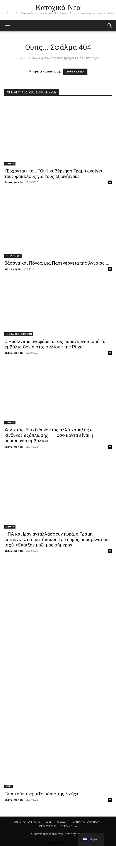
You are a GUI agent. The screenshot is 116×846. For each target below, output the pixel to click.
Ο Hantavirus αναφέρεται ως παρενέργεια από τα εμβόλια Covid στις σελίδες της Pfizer (55, 344)
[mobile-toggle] (7, 25)
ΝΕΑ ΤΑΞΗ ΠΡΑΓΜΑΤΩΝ (19, 334)
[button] (110, 25)
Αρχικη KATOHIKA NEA (27, 822)
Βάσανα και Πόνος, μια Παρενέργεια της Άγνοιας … (56, 263)
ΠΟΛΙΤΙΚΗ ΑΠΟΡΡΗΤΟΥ (85, 822)
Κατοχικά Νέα (13, 182)
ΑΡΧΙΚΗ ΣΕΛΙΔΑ (75, 71)
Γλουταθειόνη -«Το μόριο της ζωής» (41, 793)
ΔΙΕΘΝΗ (10, 163)
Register (61, 822)
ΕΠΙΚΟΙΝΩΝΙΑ (68, 826)
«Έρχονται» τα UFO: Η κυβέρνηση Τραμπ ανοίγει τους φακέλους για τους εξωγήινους (53, 173)
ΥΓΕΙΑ (8, 786)
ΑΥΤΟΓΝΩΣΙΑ (13, 255)
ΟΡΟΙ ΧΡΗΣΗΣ (47, 826)
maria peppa (12, 269)
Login (49, 822)
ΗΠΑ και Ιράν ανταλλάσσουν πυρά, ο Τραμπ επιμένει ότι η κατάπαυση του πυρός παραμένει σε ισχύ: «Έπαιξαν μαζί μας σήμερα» (56, 539)
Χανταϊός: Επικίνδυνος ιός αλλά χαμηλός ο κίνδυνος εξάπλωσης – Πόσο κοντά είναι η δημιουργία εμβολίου (48, 435)
